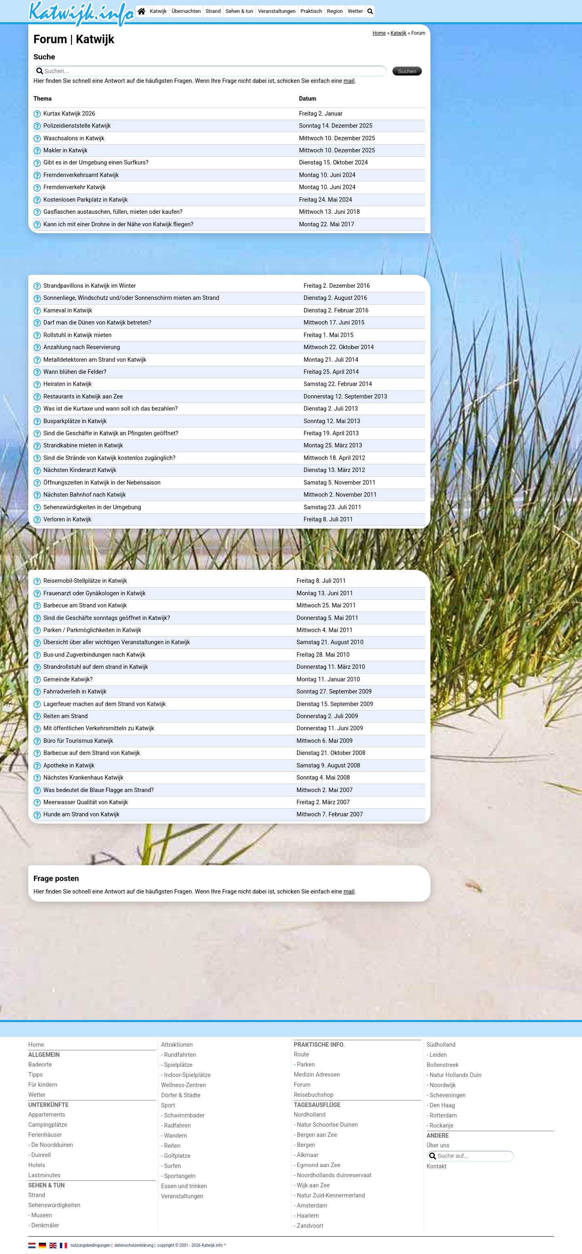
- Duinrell (39, 1155)
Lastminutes (44, 1175)
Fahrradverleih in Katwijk (70, 691)
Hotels (36, 1165)
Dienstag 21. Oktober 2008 (331, 753)
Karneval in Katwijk (63, 310)
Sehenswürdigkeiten (54, 1205)
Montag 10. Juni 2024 (327, 175)
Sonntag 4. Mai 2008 (323, 777)
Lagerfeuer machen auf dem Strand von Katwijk (100, 704)
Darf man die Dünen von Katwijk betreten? (93, 323)
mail (349, 81)
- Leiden (437, 1055)
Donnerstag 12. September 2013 (345, 396)
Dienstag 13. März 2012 (334, 470)
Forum (302, 1084)
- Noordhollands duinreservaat (332, 1175)
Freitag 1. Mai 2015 (328, 335)
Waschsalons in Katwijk (69, 138)
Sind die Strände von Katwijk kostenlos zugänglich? (104, 458)
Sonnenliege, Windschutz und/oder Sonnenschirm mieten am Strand (126, 298)
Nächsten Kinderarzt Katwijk (75, 470)
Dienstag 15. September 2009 (335, 704)
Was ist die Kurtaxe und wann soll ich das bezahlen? (106, 409)
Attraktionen (177, 1044)
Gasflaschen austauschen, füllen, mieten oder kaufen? (108, 212)
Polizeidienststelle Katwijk (72, 126)
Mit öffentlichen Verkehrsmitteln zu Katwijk (94, 728)
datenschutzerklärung (133, 1245)
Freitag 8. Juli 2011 (328, 519)
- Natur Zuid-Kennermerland (329, 1195)
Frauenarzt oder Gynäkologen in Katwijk (90, 593)
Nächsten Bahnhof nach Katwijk (80, 495)
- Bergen (304, 1145)
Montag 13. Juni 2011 (325, 593)
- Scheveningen (446, 1095)
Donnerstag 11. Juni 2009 (330, 728)
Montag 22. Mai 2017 (326, 224)
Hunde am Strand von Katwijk (77, 814)
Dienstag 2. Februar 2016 (336, 310)
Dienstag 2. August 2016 (335, 298)
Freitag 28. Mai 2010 (323, 654)
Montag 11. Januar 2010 (328, 679)
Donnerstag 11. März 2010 (331, 667)
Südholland (441, 1044)
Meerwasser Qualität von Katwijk (81, 802)
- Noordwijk (441, 1085)
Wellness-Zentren (183, 1085)
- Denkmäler (43, 1225)
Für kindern (42, 1084)
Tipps (35, 1074)
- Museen (40, 1215)
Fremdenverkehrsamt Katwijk (76, 175)
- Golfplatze (176, 1156)
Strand (213, 11)
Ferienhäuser (45, 1135)
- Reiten (171, 1145)
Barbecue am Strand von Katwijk (80, 605)
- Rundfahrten (178, 1055)
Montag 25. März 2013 (333, 445)
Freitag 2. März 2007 (323, 802)
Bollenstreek (443, 1065)
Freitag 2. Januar (321, 113)
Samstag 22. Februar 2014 (338, 384)
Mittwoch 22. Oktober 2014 (339, 347)
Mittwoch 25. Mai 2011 (326, 605)
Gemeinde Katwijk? (63, 679)
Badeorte (40, 1064)
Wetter (355, 11)
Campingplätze (47, 1124)
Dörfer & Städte (181, 1095)
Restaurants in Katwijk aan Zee (78, 396)
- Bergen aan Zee (315, 1135)
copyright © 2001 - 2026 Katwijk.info (190, 1245)
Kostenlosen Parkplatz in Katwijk (81, 200)
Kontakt (437, 1166)
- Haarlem (306, 1215)
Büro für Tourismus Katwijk (73, 741)
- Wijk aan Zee (312, 1185)
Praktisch (311, 11)
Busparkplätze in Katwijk (70, 421)
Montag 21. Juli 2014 (331, 359)
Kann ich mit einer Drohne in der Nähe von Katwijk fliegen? (114, 224)
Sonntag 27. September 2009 (334, 691)
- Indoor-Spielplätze (186, 1075)
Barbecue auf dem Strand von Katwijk (87, 753)
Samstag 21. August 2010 (330, 642)
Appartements (46, 1114)
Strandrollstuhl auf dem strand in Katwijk (91, 667)
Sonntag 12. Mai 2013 (332, 421)
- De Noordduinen (50, 1145)
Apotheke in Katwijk (64, 765)
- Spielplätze (177, 1065)
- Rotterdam (442, 1115)
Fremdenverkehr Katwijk (69, 187)
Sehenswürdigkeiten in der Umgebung (87, 507)
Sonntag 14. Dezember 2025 (335, 125)
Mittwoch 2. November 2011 (340, 494)
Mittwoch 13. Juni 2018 (329, 212)
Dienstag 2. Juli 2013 (331, 408)
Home (36, 1044)
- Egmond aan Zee (317, 1165)
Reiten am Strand (61, 716)
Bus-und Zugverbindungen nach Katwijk (90, 655)
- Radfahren (176, 1125)
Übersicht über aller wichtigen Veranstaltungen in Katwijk (112, 642)
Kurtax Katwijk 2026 (64, 114)
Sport (168, 1105)
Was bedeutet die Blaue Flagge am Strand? (94, 790)
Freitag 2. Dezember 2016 (337, 285)
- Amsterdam (310, 1205)
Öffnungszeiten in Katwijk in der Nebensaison (97, 483)
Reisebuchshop (313, 1095)
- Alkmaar (306, 1155)
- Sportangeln (178, 1176)
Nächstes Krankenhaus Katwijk (79, 778)
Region (335, 11)
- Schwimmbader (183, 1115)
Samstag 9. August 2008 (328, 765)
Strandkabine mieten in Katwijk (78, 445)
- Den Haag (441, 1105)
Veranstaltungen (276, 11)
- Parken (304, 1064)
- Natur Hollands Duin (454, 1075)
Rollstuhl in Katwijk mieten (73, 335)
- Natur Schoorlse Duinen (326, 1124)
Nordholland (309, 1114)
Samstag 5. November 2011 (339, 482)
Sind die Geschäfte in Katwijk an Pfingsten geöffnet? (106, 433)
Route (301, 1054)
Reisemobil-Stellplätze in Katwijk (80, 581)
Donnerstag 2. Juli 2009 (327, 716)
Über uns (438, 1145)
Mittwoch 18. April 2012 (334, 458)
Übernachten (185, 11)
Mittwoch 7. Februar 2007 (330, 814)
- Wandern (174, 1135)
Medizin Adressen (317, 1074)
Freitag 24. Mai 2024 (325, 199)
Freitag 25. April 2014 (331, 372)
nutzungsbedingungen (91, 1245)
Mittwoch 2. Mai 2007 (325, 790)
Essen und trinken (184, 1186)
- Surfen (171, 1166)
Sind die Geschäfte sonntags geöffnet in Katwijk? (102, 618)
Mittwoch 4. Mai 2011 (325, 630)
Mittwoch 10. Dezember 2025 (337, 138)
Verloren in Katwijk (62, 519)
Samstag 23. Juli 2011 (332, 507)
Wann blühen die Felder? (70, 372)
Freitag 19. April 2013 (331, 433)
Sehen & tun (239, 11)
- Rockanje (440, 1125)
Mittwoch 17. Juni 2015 (334, 322)
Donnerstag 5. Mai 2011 (327, 618)
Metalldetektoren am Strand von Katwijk (90, 360)
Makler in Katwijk (61, 150)
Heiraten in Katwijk (63, 384)
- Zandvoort (308, 1225)
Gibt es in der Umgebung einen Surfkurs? (91, 162)
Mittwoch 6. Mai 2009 (325, 741)
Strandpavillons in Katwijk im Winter (85, 286)
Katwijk (158, 11)
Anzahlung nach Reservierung (77, 347)
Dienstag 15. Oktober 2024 (333, 162)
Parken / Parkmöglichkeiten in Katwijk (87, 630)
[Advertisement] (493, 210)
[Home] (141, 11)
